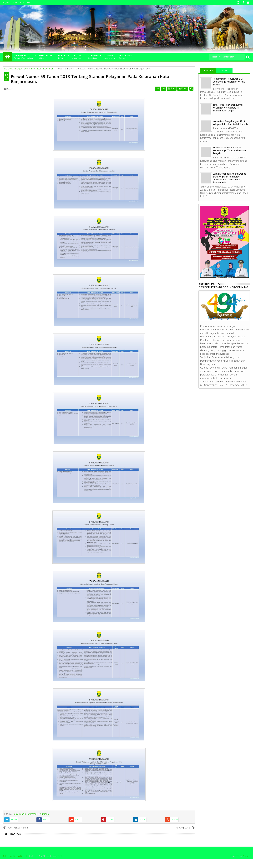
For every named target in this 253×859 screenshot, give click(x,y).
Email (183, 88)
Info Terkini (45, 57)
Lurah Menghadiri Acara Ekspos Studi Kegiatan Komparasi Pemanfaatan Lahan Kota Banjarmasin (229, 178)
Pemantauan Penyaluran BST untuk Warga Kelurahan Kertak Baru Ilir (229, 81)
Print (171, 88)
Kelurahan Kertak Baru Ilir (15, 856)
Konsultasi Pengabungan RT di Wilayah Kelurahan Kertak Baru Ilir (230, 123)
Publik (62, 57)
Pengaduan (125, 57)
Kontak (110, 57)
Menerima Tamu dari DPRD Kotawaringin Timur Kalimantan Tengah (229, 150)
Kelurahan (43, 813)
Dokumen (93, 57)
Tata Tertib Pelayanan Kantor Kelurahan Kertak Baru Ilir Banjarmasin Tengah (228, 107)
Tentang (77, 57)
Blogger (246, 856)
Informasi (23, 57)
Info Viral (208, 70)
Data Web (224, 70)
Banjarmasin (19, 813)
